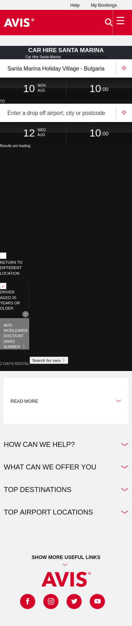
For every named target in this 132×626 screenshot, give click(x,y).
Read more (66, 401)
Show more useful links (66, 557)
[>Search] (109, 22)
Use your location (124, 68)
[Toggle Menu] (120, 22)
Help (75, 5)
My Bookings (104, 5)
